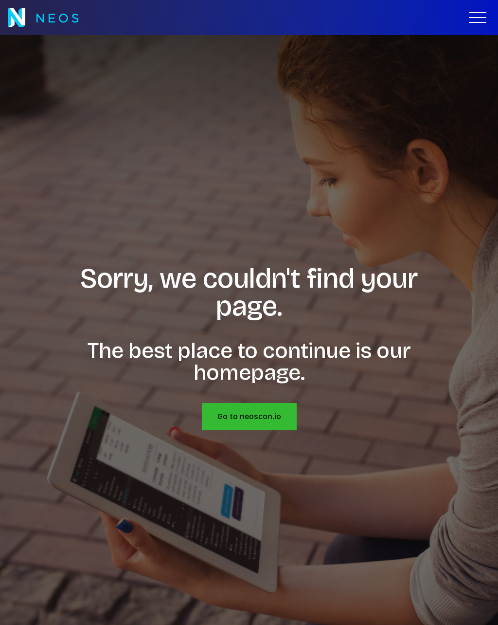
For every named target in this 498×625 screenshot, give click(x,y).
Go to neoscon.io (249, 416)
